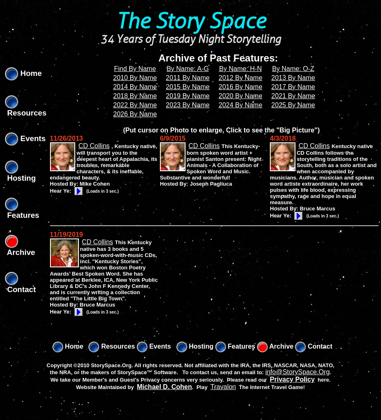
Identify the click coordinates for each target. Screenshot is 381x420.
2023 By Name (188, 105)
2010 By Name (135, 77)
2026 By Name (135, 114)
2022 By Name (135, 105)
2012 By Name (240, 77)
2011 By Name (188, 77)
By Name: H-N (240, 68)
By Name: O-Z (293, 68)
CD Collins (94, 145)
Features (235, 346)
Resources (111, 346)
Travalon (223, 386)
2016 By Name (240, 86)
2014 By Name (135, 86)
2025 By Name (293, 105)
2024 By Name (240, 105)
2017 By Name (293, 86)
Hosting (195, 346)
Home (23, 73)
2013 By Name (293, 77)
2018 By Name (135, 95)
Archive (275, 346)
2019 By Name (188, 95)
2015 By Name (188, 86)
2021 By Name (293, 95)
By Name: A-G (188, 68)
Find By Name (135, 68)
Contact (313, 346)
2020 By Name (240, 95)
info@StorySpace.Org (297, 371)
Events (25, 138)
